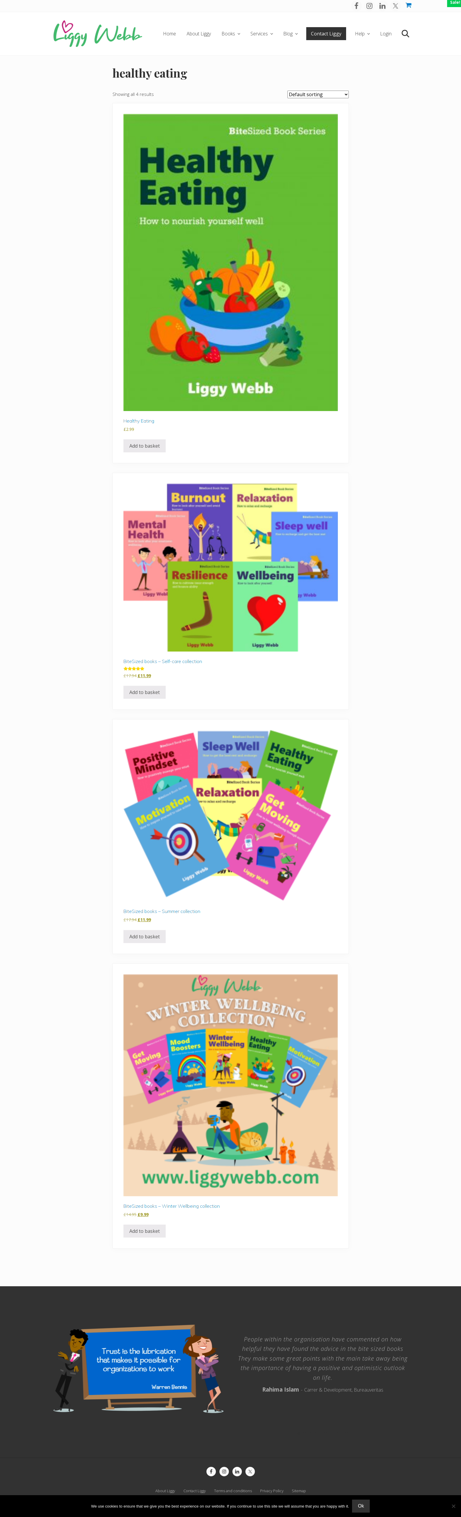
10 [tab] (346, 1433)
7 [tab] (330, 1433)
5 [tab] (320, 1433)
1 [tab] (298, 1433)
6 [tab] (325, 1433)
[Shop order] (318, 94)
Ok (361, 1505)
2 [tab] (304, 1433)
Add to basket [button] (144, 446)
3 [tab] (309, 1433)
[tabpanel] (323, 1363)
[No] (454, 1506)
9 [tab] (341, 1433)
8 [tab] (336, 1433)
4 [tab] (314, 1433)
